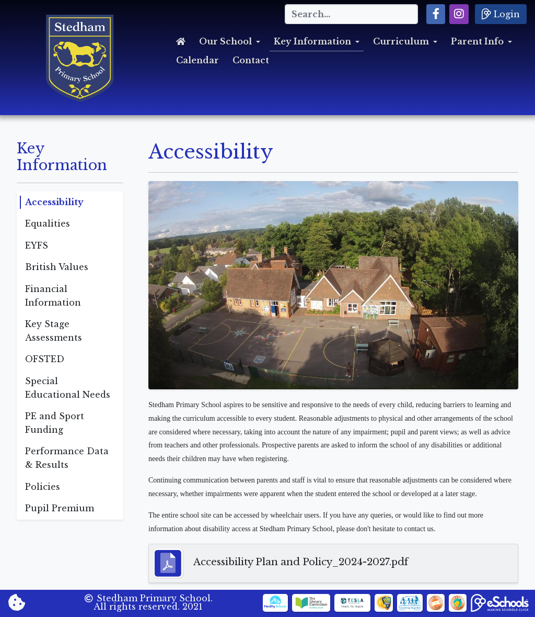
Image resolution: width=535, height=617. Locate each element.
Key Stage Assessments (53, 331)
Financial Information (53, 296)
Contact (250, 60)
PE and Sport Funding (54, 423)
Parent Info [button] (477, 41)
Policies (42, 486)
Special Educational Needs (67, 388)
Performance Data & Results (67, 458)
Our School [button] (225, 41)
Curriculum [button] (401, 41)
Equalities (47, 223)
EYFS (36, 245)
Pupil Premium (59, 508)
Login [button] (501, 13)
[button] (436, 14)
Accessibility (54, 202)
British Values (56, 267)
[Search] (351, 14)
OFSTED (44, 359)
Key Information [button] (312, 41)
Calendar (197, 60)
